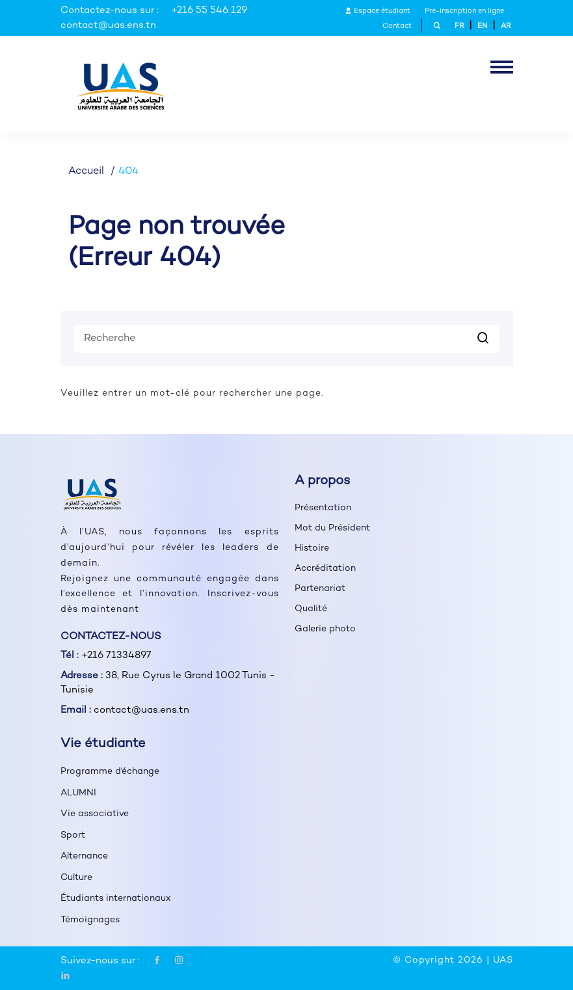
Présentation (323, 508)
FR (459, 26)
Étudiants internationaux (115, 898)
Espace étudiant (377, 11)
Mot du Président (332, 528)
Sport (72, 835)
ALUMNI (78, 793)
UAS (503, 960)
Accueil (86, 171)
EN (482, 26)
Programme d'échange (109, 772)
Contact (397, 26)
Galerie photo (325, 629)
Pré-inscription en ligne (464, 11)
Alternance (84, 856)
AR (506, 26)
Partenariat (320, 589)
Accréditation (325, 568)
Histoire (312, 548)
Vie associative (94, 814)
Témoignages (90, 920)
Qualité (311, 609)
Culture (76, 878)
